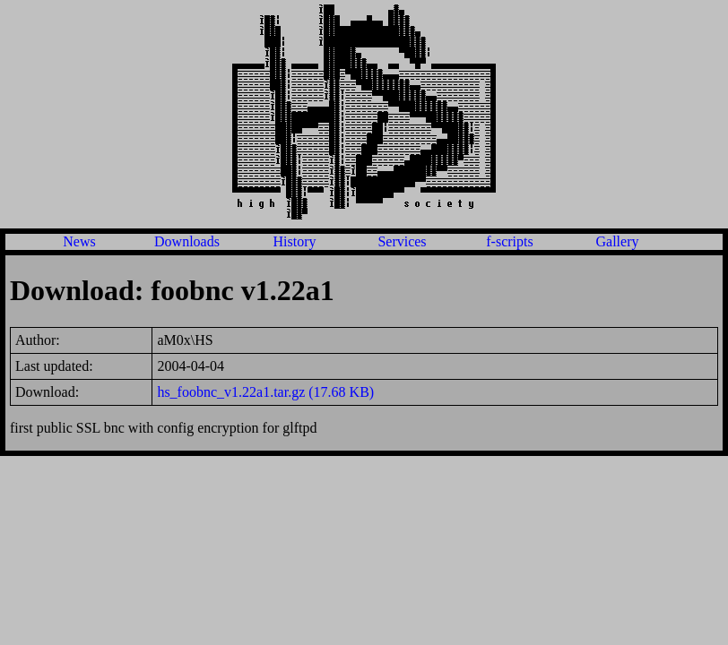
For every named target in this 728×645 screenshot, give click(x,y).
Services (401, 241)
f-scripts (509, 241)
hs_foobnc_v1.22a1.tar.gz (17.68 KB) (265, 392)
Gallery (617, 241)
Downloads (187, 241)
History (294, 241)
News (79, 241)
